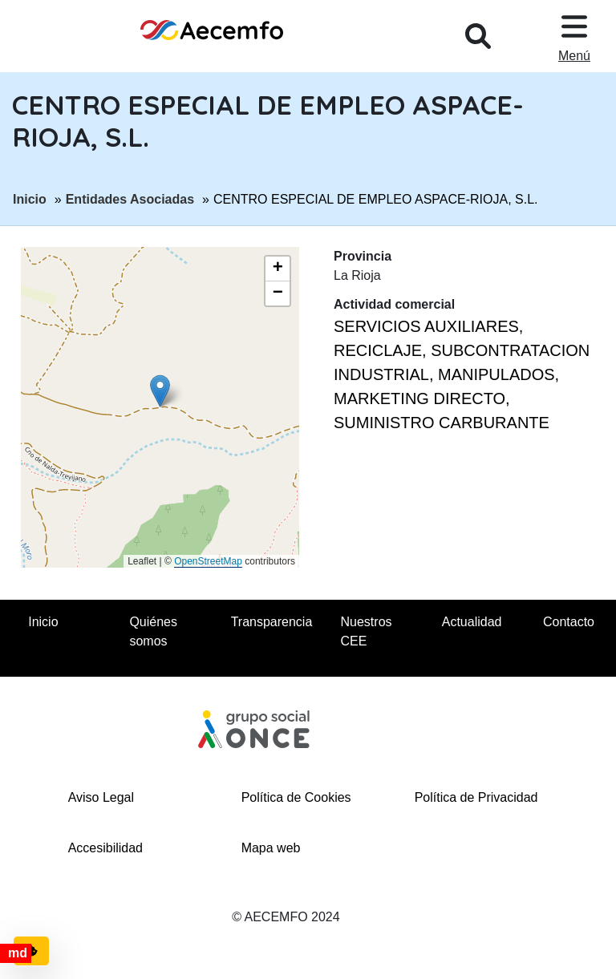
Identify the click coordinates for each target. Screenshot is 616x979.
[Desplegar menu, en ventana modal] (574, 36)
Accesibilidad (105, 848)
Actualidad (472, 622)
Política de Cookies (296, 797)
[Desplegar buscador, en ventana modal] (478, 36)
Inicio (30, 198)
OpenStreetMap (208, 561)
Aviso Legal (101, 797)
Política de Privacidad (476, 797)
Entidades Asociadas (130, 198)
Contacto (568, 622)
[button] (160, 390)
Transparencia (272, 622)
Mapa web (271, 848)
